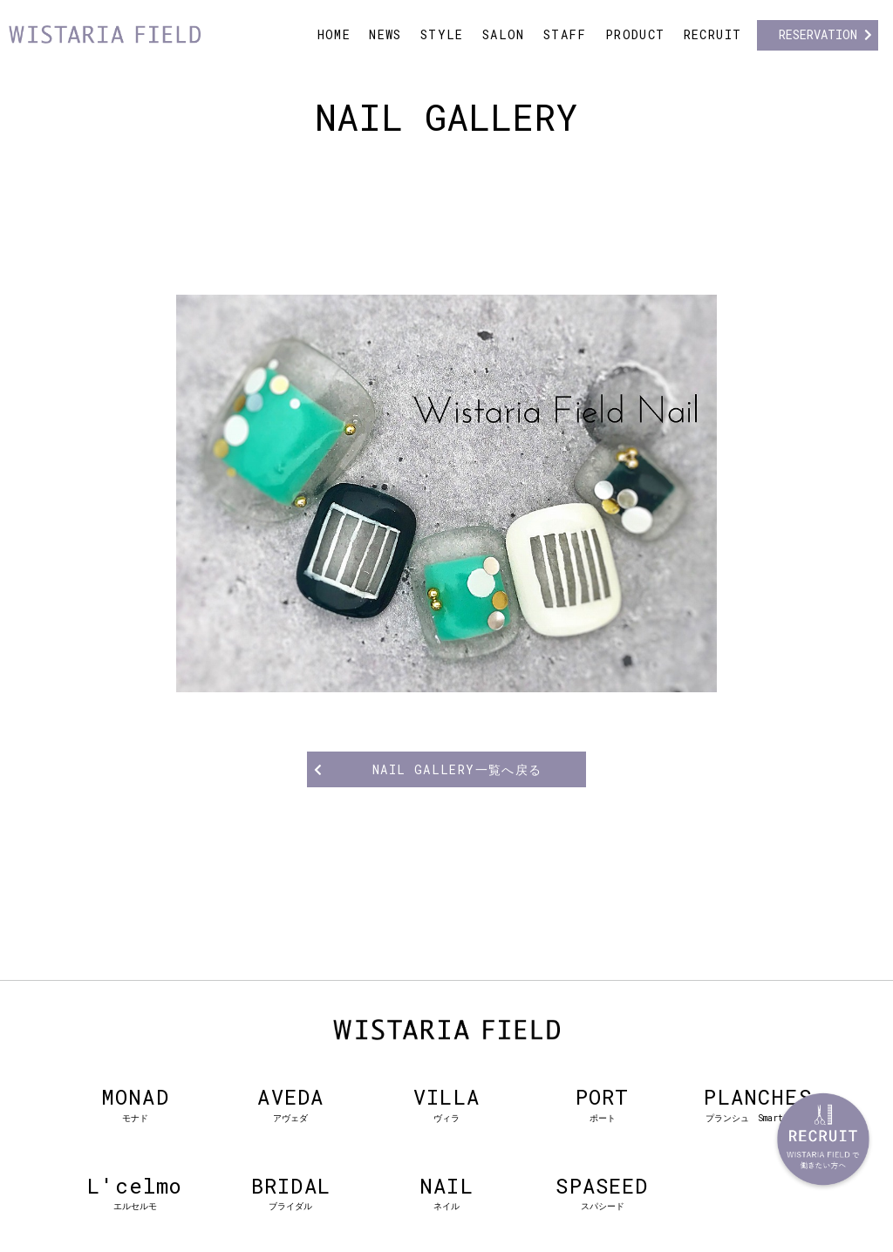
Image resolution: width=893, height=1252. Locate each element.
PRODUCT (635, 34)
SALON (503, 34)
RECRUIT (713, 34)
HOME (334, 34)
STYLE (442, 34)
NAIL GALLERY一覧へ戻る (457, 769)
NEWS (385, 34)
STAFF (565, 34)
